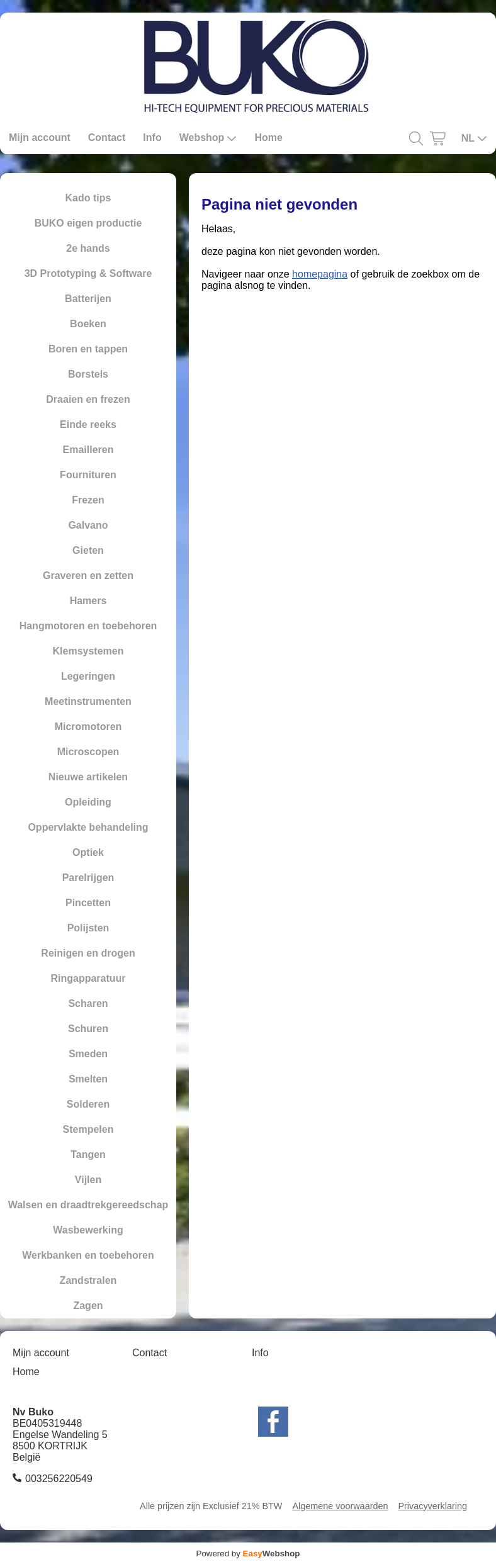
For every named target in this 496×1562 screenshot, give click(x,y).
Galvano (88, 525)
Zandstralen (88, 1280)
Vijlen (88, 1179)
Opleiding (88, 802)
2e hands (88, 248)
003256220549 (59, 1478)
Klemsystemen (88, 651)
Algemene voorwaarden (340, 1506)
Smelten (88, 1079)
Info (152, 137)
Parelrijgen (88, 877)
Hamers (88, 600)
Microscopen (88, 751)
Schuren (88, 1028)
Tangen (88, 1154)
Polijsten (88, 928)
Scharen (88, 1003)
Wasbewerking (88, 1230)
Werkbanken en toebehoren (88, 1255)
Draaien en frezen (88, 399)
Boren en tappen (88, 349)
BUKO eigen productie (88, 223)
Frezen (88, 500)
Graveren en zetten (88, 575)
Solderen (88, 1104)
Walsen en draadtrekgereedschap (88, 1205)
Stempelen (88, 1129)
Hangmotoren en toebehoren (88, 626)
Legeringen (88, 676)
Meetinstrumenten (88, 701)
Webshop (208, 137)
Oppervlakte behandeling (88, 827)
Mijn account (39, 137)
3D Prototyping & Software (88, 273)
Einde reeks (88, 424)
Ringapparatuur (87, 978)
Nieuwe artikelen (88, 777)
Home (268, 137)
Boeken (88, 323)
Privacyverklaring (432, 1506)
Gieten (88, 550)
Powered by (248, 1553)
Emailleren (88, 449)
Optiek (88, 852)
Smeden (88, 1053)
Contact (107, 137)
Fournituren (88, 474)
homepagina (319, 274)
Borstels (88, 374)
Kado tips (88, 198)
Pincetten (88, 902)
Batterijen (88, 298)
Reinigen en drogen (88, 953)
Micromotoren (88, 726)
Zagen (88, 1305)
